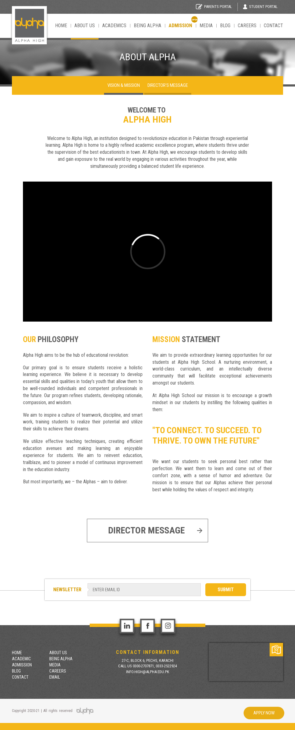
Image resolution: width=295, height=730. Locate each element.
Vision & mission (123, 85)
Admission (22, 664)
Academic (21, 658)
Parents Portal (214, 6)
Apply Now (263, 713)
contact (273, 25)
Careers (247, 25)
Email (54, 677)
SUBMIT (226, 589)
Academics (114, 25)
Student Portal (260, 6)
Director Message (155, 530)
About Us (84, 25)
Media (206, 25)
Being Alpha (147, 25)
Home (61, 25)
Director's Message (168, 85)
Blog (225, 25)
